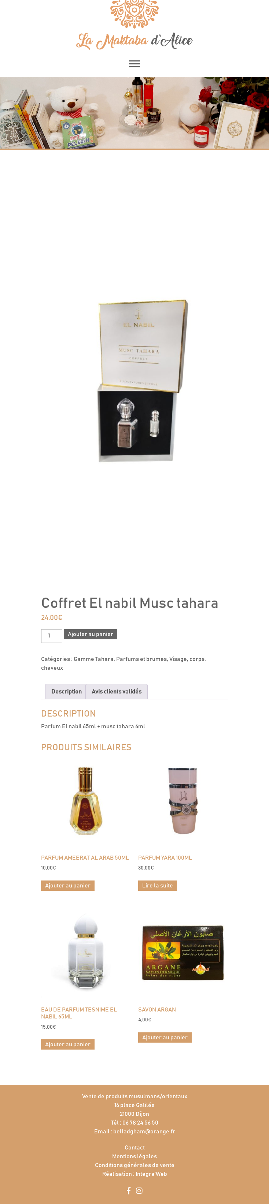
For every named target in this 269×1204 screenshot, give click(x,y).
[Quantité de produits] (51, 636)
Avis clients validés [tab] (116, 692)
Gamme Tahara (94, 659)
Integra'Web (151, 1174)
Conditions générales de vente (134, 1165)
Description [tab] (66, 692)
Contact (135, 1148)
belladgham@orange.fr (144, 1131)
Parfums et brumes (141, 659)
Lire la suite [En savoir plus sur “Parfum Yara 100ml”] (157, 886)
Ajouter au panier (90, 634)
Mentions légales (134, 1156)
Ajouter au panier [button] (68, 886)
